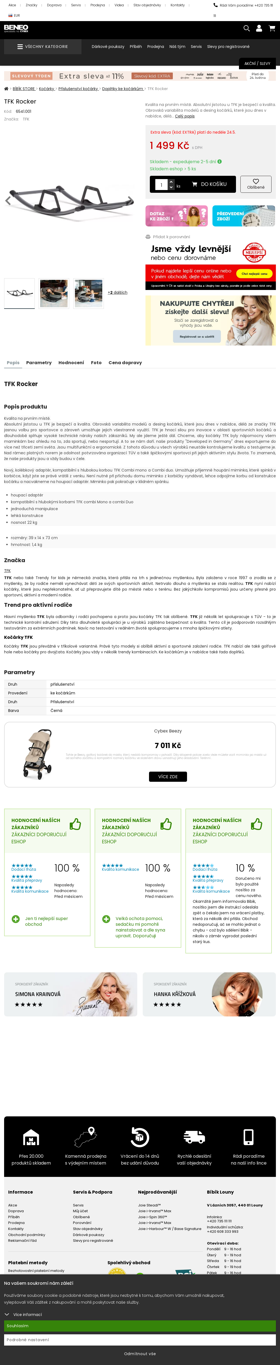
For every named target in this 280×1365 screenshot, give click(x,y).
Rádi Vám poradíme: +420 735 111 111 (243, 10)
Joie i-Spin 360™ (152, 1217)
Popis (13, 363)
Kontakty (178, 5)
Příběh (136, 46)
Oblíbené (81, 1217)
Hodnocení (71, 363)
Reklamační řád (22, 1240)
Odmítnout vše (140, 1354)
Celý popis (185, 116)
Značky (31, 5)
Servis (76, 5)
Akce (12, 5)
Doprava (54, 5)
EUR (14, 15)
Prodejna (98, 5)
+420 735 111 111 (219, 1221)
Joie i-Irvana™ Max (154, 1211)
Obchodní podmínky (26, 1234)
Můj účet (80, 1211)
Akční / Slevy (257, 63)
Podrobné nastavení (28, 1340)
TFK (26, 119)
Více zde (168, 777)
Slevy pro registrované (228, 46)
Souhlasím (18, 1326)
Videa (119, 5)
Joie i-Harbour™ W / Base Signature (170, 1228)
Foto (96, 363)
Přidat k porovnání (167, 237)
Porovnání (82, 1222)
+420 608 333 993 (222, 1231)
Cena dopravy (125, 363)
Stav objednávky (147, 5)
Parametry (39, 363)
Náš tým (177, 46)
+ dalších (117, 292)
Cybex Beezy (168, 731)
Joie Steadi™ (149, 1205)
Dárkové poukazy (108, 46)
